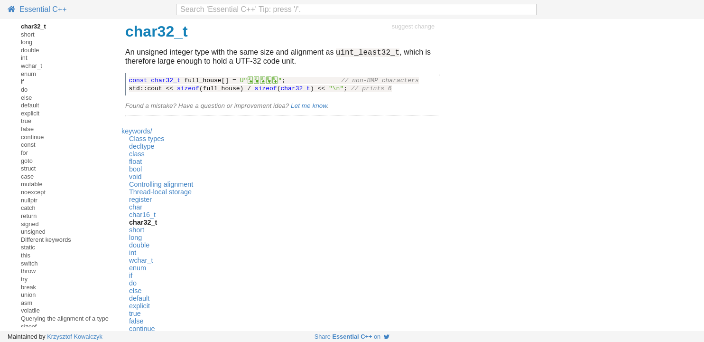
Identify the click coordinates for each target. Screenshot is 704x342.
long (26, 42)
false (27, 129)
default (30, 105)
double (30, 50)
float (135, 163)
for (24, 152)
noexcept (33, 192)
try (24, 279)
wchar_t (31, 65)
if (22, 81)
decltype (142, 148)
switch (29, 263)
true (26, 120)
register (140, 201)
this (25, 255)
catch (28, 207)
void (135, 178)
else (26, 97)
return (29, 215)
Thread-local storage (160, 193)
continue (32, 137)
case (27, 176)
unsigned (33, 231)
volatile (30, 310)
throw (28, 271)
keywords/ (136, 132)
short (27, 34)
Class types (146, 140)
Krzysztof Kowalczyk (74, 336)
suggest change (413, 26)
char (135, 208)
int (24, 57)
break (28, 287)
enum (28, 73)
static (28, 247)
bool (135, 170)
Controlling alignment (161, 186)
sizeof (29, 326)
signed (30, 224)
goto (27, 160)
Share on (352, 336)
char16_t (142, 216)
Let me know (309, 107)
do (24, 89)
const (28, 144)
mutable (32, 184)
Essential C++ (37, 9)
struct (28, 168)
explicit (30, 113)
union (28, 294)
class (137, 155)
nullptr (29, 200)
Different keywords (46, 239)
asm (26, 302)
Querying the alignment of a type (65, 318)
